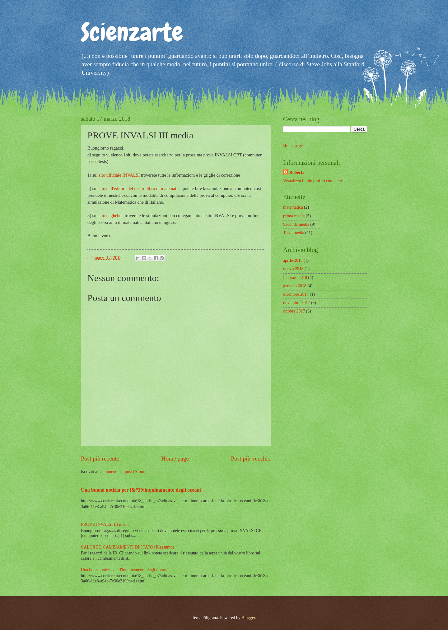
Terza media (293, 232)
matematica (293, 207)
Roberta (296, 172)
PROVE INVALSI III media (105, 524)
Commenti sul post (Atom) (123, 471)
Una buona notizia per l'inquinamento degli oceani (124, 569)
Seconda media (296, 224)
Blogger (248, 617)
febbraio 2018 (295, 277)
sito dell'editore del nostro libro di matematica (140, 188)
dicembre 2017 (296, 294)
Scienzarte (132, 32)
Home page (175, 458)
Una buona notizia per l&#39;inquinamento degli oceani (141, 490)
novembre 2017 (296, 302)
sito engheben (111, 215)
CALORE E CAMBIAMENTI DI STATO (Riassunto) (127, 547)
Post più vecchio (251, 458)
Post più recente (100, 458)
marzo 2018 (293, 268)
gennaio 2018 (294, 286)
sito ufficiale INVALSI (119, 175)
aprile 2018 (292, 260)
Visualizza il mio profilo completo (312, 180)
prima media (294, 216)
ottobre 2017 (294, 311)
